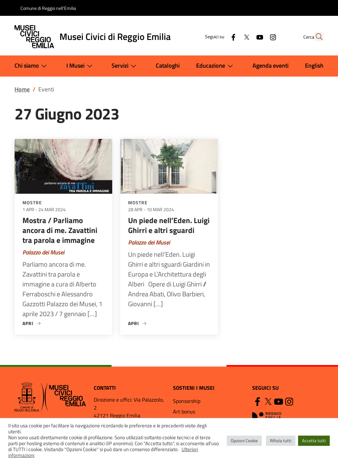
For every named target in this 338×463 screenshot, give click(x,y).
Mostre (32, 202)
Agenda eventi (270, 65)
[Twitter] (232, 36)
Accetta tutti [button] (314, 440)
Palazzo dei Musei (43, 252)
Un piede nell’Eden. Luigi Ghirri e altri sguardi (169, 225)
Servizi (125, 66)
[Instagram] (258, 36)
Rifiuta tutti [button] (280, 440)
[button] (315, 37)
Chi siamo (32, 66)
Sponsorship (186, 401)
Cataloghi (168, 65)
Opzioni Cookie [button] (244, 440)
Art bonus (184, 411)
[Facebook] (218, 36)
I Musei (80, 66)
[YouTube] (245, 36)
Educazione (216, 66)
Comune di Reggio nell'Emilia (48, 8)
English (314, 65)
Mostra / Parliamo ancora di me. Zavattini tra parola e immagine (59, 230)
